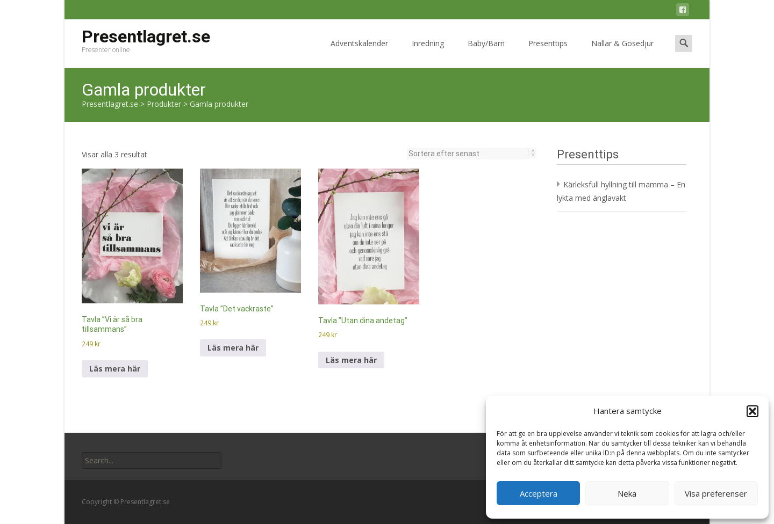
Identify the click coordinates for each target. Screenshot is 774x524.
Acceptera (538, 493)
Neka (627, 493)
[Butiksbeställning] (468, 153)
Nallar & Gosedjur (622, 53)
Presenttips (548, 53)
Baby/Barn (486, 53)
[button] (752, 411)
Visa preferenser (716, 493)
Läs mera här (114, 368)
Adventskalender (359, 53)
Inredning (428, 53)
